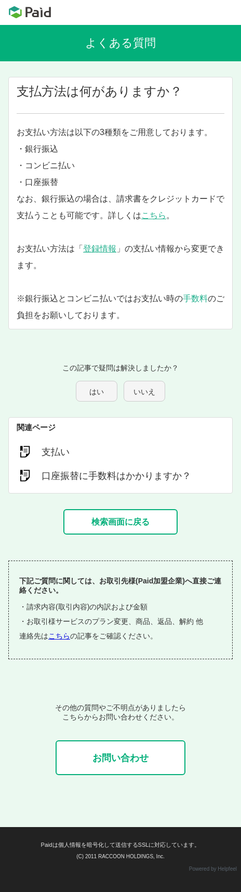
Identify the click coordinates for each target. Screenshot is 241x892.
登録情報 (99, 248)
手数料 (195, 298)
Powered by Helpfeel (213, 869)
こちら (153, 215)
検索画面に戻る (120, 521)
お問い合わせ (120, 758)
